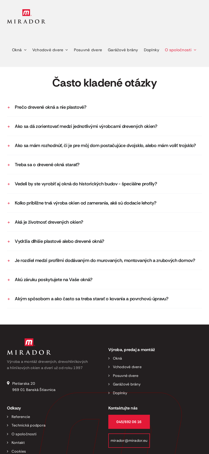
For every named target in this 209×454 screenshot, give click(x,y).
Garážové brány (127, 384)
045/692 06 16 (128, 421)
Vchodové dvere (127, 366)
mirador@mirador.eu (129, 440)
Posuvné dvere (126, 375)
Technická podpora (28, 425)
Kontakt (18, 442)
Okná (117, 358)
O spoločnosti (24, 434)
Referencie (21, 416)
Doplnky (120, 393)
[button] (104, 107)
